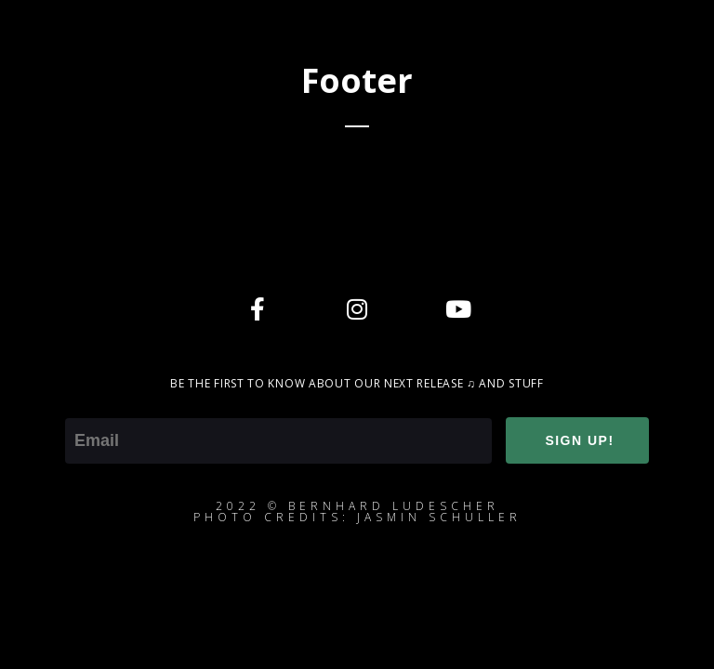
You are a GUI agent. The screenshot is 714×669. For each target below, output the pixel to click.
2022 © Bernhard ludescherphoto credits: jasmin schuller (357, 511)
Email (85, 405)
